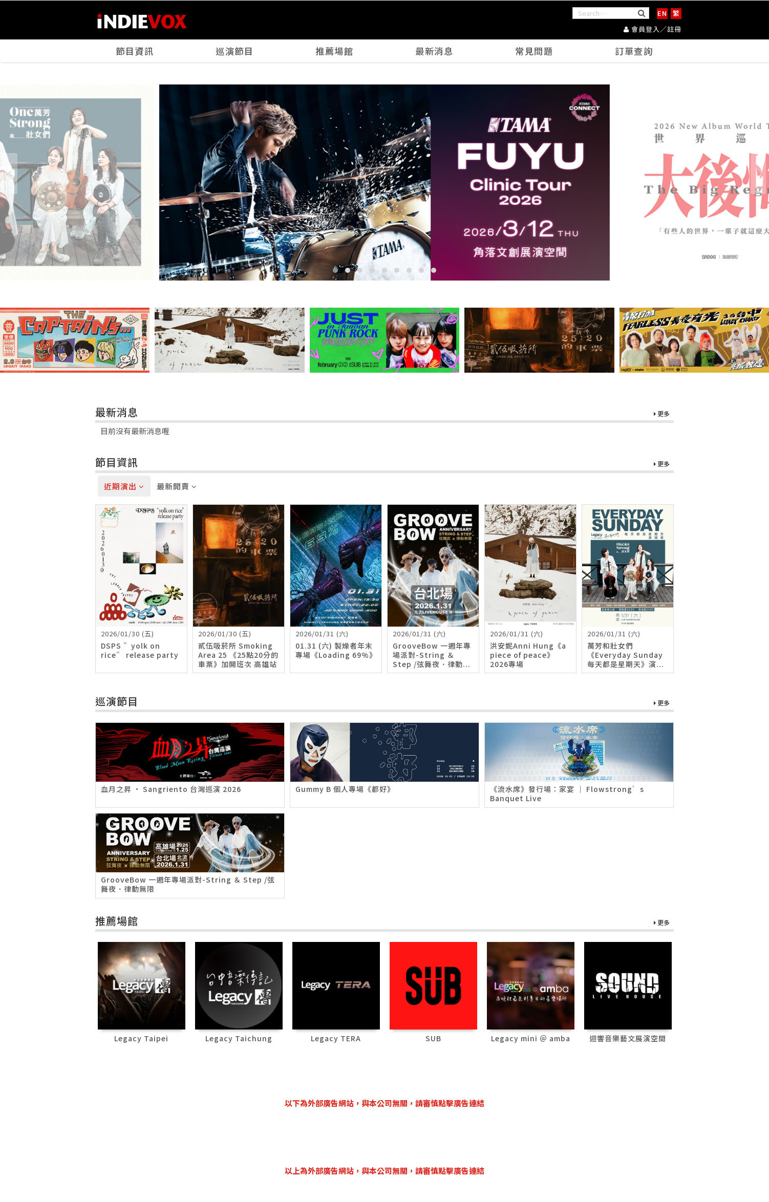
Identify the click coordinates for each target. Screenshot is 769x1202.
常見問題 (534, 51)
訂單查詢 (634, 51)
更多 (662, 414)
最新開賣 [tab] (177, 486)
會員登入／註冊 (652, 28)
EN (662, 13)
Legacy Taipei (141, 1038)
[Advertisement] (384, 1137)
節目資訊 (135, 51)
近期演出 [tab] (124, 486)
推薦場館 (334, 51)
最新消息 (434, 51)
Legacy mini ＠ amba (530, 1038)
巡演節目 (235, 51)
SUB (433, 1038)
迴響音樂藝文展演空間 (627, 1038)
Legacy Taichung (238, 1038)
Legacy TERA (336, 1038)
